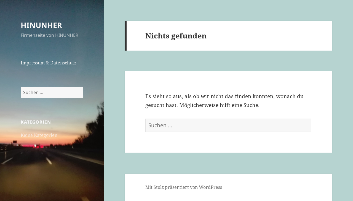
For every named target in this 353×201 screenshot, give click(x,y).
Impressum (33, 63)
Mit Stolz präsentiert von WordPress (183, 187)
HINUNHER (41, 25)
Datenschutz (63, 63)
